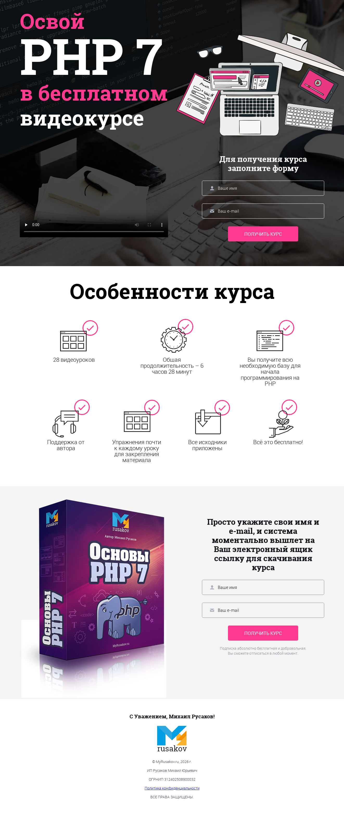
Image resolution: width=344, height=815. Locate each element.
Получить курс (263, 234)
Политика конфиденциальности (172, 788)
